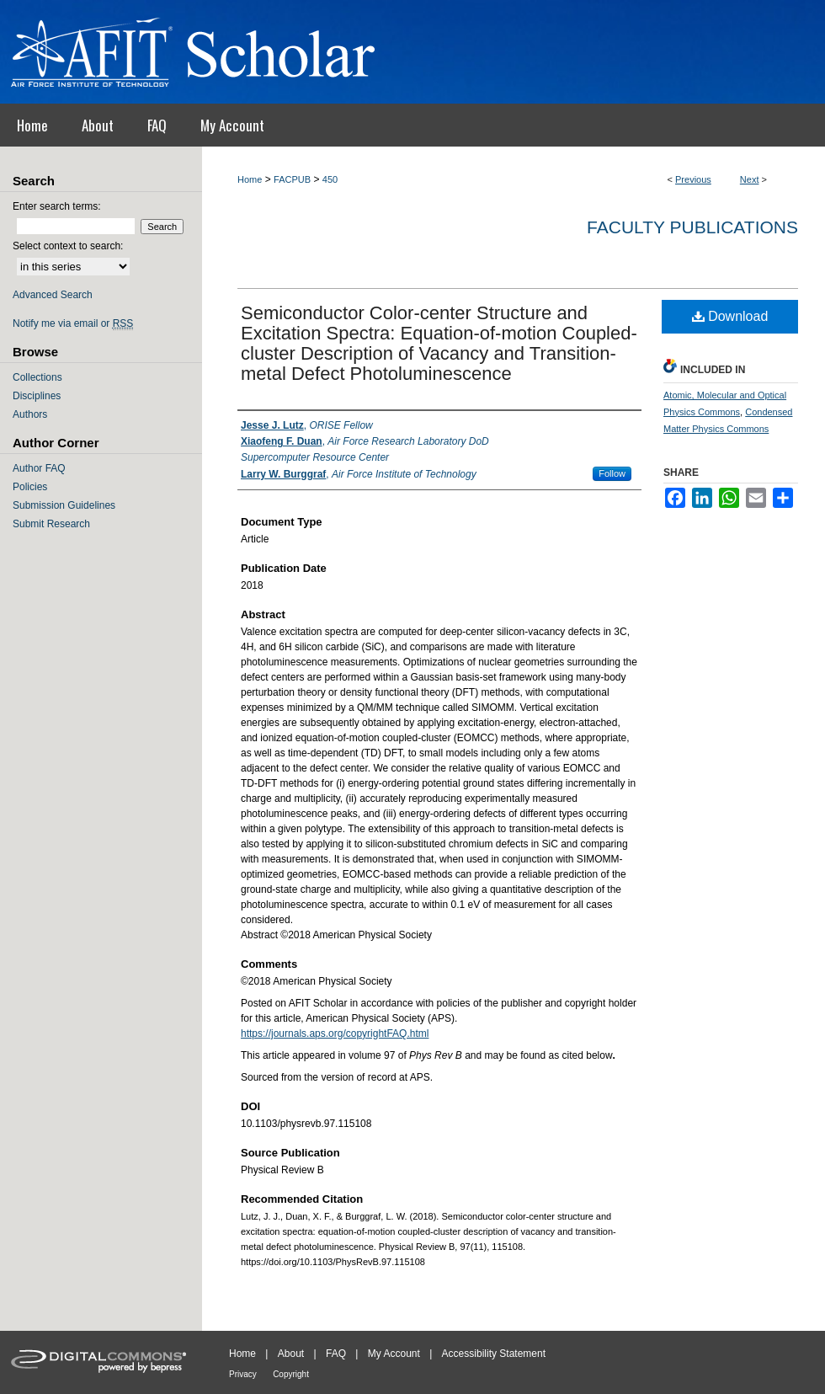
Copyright (291, 1374)
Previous (693, 179)
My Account (394, 1353)
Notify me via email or (73, 323)
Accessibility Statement (494, 1353)
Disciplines (37, 396)
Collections (37, 377)
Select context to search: (68, 246)
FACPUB (292, 179)
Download (730, 316)
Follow (612, 473)
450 (330, 179)
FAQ (336, 1353)
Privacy (243, 1374)
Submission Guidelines (64, 505)
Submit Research (51, 524)
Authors (30, 414)
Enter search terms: (57, 206)
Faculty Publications (692, 227)
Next (749, 179)
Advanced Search (53, 295)
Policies (30, 487)
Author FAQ (39, 468)
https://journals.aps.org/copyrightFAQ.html (334, 1033)
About (291, 1353)
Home (249, 179)
